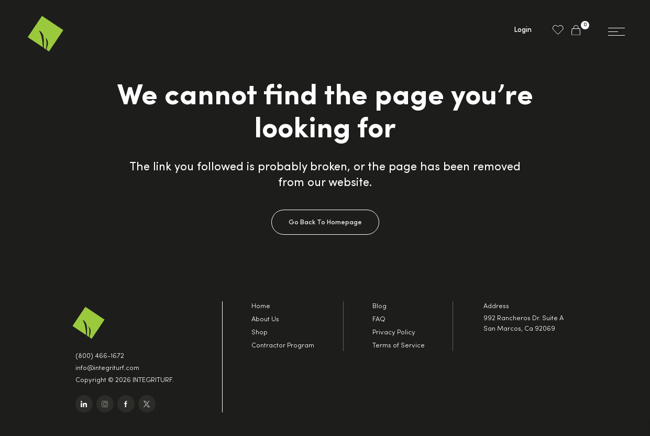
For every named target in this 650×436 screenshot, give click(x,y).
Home (260, 306)
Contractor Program (282, 345)
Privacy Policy (393, 332)
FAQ (378, 319)
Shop (259, 332)
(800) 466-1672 (99, 356)
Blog (379, 306)
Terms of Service (398, 345)
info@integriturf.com (107, 368)
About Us (265, 319)
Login (523, 30)
